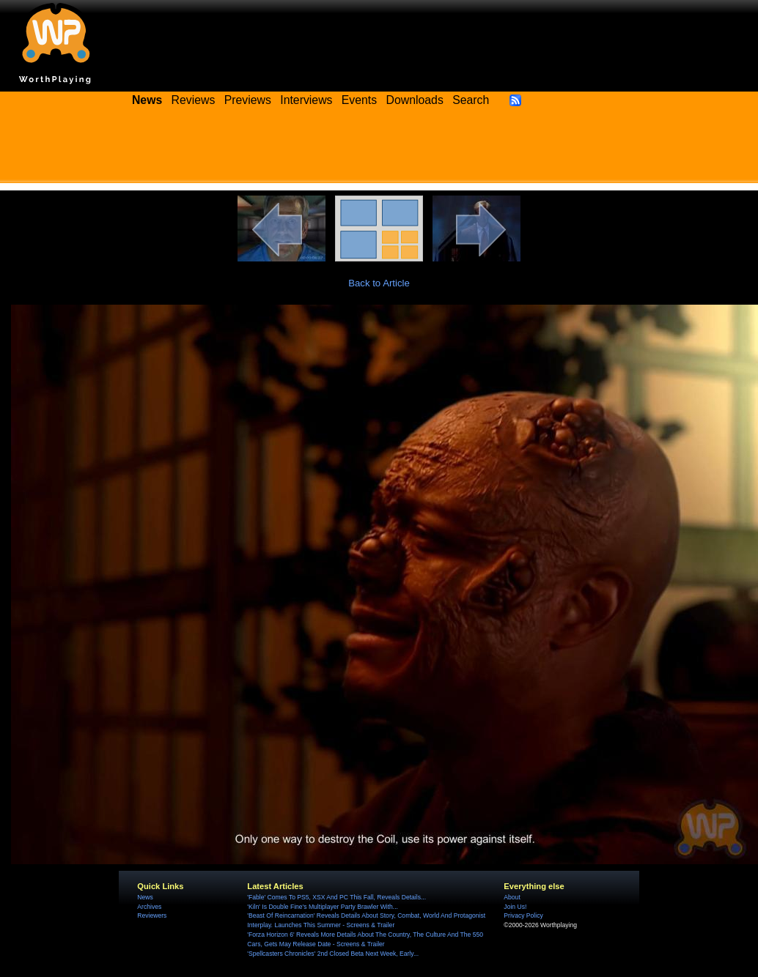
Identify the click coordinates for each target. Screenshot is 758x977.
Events (359, 100)
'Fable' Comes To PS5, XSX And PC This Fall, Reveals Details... (336, 897)
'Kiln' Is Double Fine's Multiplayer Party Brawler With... (322, 906)
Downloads (415, 100)
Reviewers (151, 915)
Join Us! (515, 906)
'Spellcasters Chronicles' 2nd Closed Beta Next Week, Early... (333, 953)
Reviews (194, 100)
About (512, 897)
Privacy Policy (523, 915)
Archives (149, 906)
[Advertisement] (379, 150)
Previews (247, 100)
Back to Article (379, 283)
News (144, 897)
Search (470, 100)
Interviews (306, 100)
